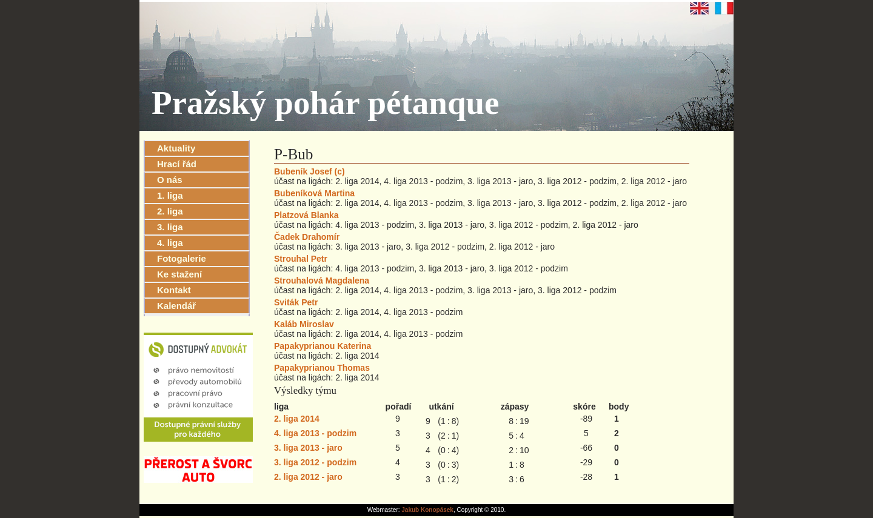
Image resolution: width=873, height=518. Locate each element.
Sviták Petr (296, 302)
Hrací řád (176, 164)
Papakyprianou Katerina (322, 346)
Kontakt (174, 290)
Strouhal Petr (300, 259)
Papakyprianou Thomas (322, 368)
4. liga (170, 242)
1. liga (170, 195)
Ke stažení (179, 274)
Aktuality (176, 148)
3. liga (170, 227)
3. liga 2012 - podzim (315, 462)
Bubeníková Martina (314, 193)
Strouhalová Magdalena (321, 280)
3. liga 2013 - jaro (308, 448)
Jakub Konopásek (427, 509)
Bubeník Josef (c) (309, 171)
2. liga (170, 211)
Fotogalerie (181, 258)
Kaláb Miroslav (304, 324)
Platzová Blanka (306, 215)
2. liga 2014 (296, 418)
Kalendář (176, 306)
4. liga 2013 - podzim (315, 433)
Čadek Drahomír (307, 237)
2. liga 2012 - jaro (308, 477)
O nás (169, 179)
